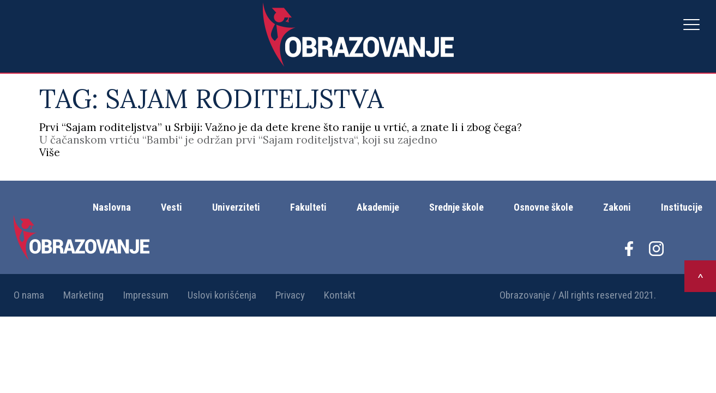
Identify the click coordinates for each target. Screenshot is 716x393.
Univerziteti (236, 207)
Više (49, 152)
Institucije (681, 207)
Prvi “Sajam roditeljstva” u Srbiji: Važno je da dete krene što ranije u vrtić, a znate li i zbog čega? (280, 127)
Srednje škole (456, 207)
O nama (29, 295)
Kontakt (340, 295)
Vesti (171, 207)
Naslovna (112, 207)
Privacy (290, 295)
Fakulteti (308, 207)
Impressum (146, 295)
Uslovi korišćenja (222, 295)
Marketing (83, 295)
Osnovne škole (543, 207)
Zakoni (617, 207)
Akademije (378, 207)
